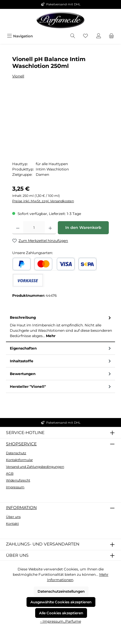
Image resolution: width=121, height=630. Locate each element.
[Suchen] (72, 36)
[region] (60, 124)
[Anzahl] (34, 227)
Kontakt (12, 523)
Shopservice (21, 443)
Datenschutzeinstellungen (61, 591)
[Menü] (20, 36)
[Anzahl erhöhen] (50, 227)
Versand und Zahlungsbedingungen (35, 467)
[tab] (60, 327)
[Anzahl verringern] (17, 227)
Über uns (13, 517)
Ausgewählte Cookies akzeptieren (60, 602)
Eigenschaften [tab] (61, 348)
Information (21, 507)
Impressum (15, 487)
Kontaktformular (19, 460)
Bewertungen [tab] (61, 374)
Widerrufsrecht (18, 480)
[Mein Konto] (98, 36)
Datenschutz (16, 453)
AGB (9, 473)
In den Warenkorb (83, 227)
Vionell (18, 76)
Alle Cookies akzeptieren (61, 613)
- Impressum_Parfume (60, 621)
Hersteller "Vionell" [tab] (61, 386)
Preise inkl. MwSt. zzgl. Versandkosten (43, 201)
